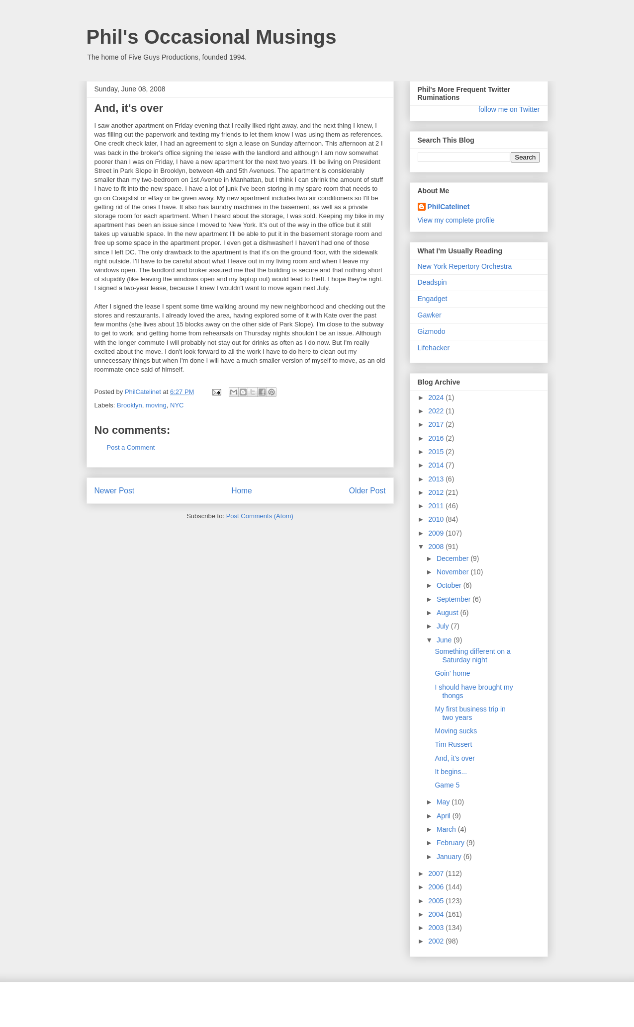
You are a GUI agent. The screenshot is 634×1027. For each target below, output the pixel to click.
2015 (437, 452)
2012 (437, 492)
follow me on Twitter (509, 109)
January (450, 857)
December (453, 558)
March (447, 829)
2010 (437, 519)
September (454, 599)
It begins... (451, 772)
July (444, 626)
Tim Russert (453, 744)
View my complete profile (456, 220)
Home (241, 490)
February (451, 843)
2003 (437, 928)
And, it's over (455, 758)
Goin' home (452, 673)
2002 (437, 941)
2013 (437, 479)
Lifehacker (434, 348)
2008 (437, 547)
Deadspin (432, 282)
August (448, 613)
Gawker (430, 315)
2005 (437, 901)
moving (156, 405)
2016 (437, 438)
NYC (176, 405)
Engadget (433, 299)
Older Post (367, 490)
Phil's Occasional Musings (212, 37)
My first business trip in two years (470, 713)
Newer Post (114, 490)
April (445, 816)
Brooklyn (129, 405)
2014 (437, 465)
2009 (437, 533)
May (444, 802)
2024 (437, 397)
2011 (437, 506)
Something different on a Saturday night (472, 655)
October (450, 585)
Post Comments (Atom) (259, 516)
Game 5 (447, 785)
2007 (437, 873)
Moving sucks (456, 731)
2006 (437, 887)
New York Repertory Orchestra (465, 266)
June (445, 640)
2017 (437, 424)
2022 (437, 411)
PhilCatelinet (449, 207)
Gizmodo (432, 331)
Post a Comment (131, 447)
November (453, 572)
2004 (437, 914)
